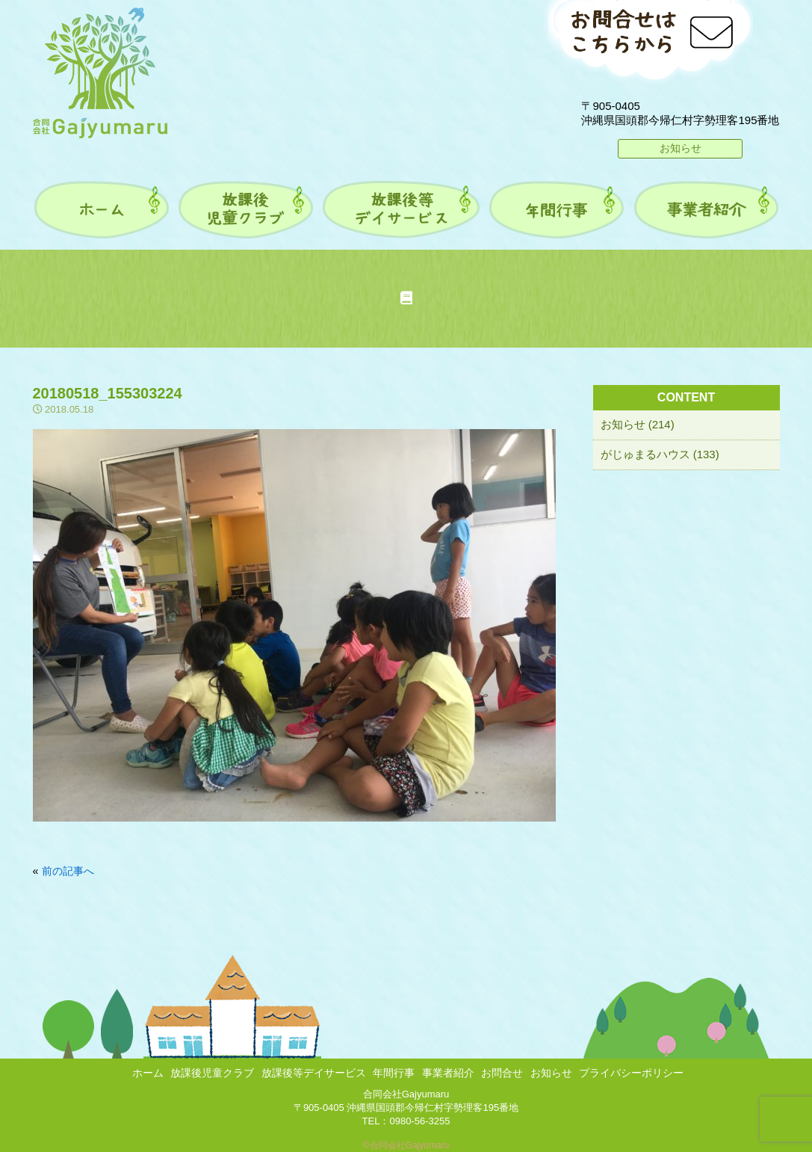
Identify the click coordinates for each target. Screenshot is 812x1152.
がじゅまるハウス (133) (660, 454)
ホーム (148, 1073)
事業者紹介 (448, 1073)
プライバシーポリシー (631, 1073)
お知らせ (680, 148)
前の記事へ (68, 871)
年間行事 (394, 1073)
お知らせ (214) (638, 424)
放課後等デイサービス (313, 1073)
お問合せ (502, 1073)
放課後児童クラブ (212, 1073)
